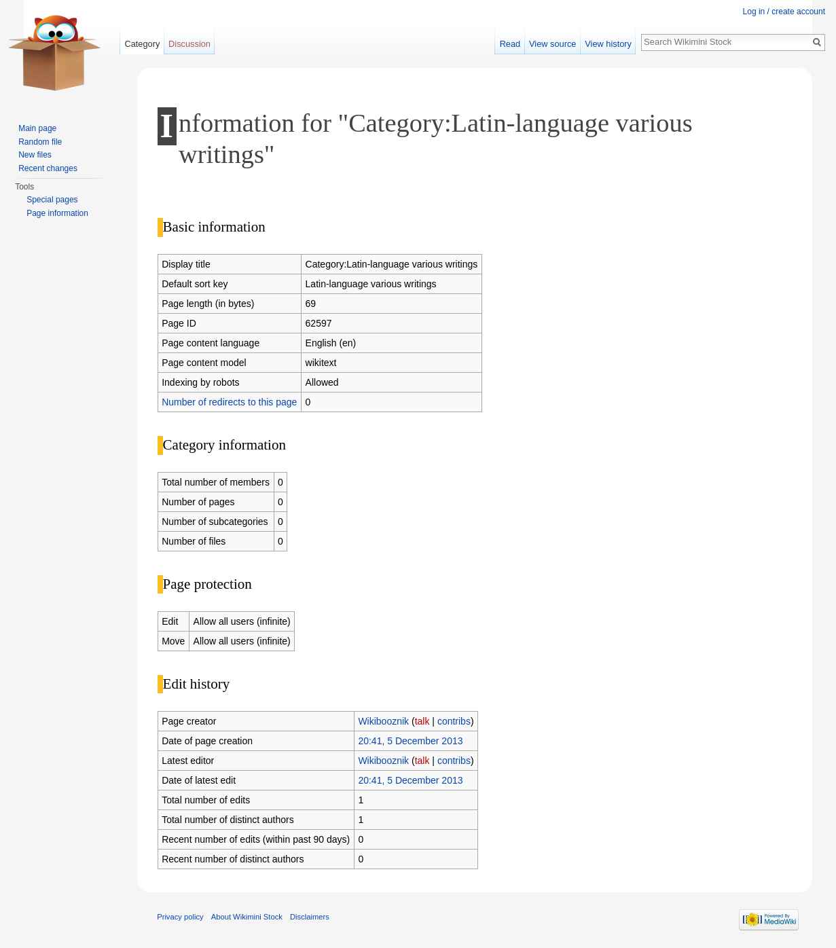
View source (552, 44)
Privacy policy (180, 917)
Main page (37, 128)
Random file (40, 142)
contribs (454, 721)
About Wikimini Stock (247, 917)
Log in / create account (784, 11)
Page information (57, 213)
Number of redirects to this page (229, 402)
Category (142, 44)
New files (35, 155)
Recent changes (47, 168)
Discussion (189, 44)
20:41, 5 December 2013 (410, 740)
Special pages (51, 199)
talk (422, 721)
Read (510, 44)
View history (608, 44)
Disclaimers (309, 917)
